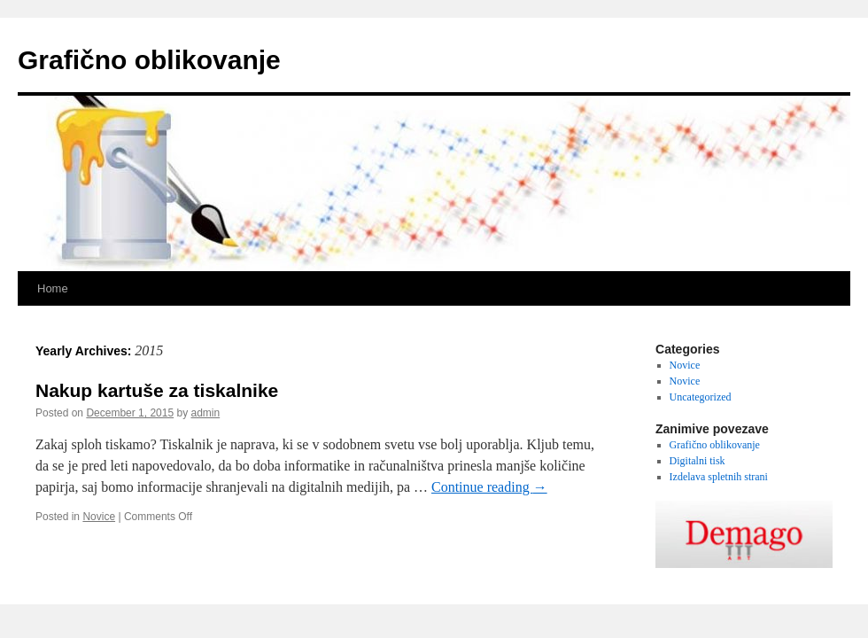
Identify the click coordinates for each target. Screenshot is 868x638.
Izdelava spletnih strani (719, 477)
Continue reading (489, 486)
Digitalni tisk (697, 461)
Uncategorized (701, 397)
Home (52, 288)
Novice (98, 516)
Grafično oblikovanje (149, 59)
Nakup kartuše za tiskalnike (156, 390)
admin (206, 413)
